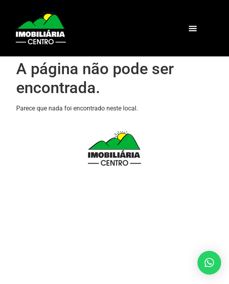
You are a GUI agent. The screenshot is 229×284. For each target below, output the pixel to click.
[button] (193, 28)
